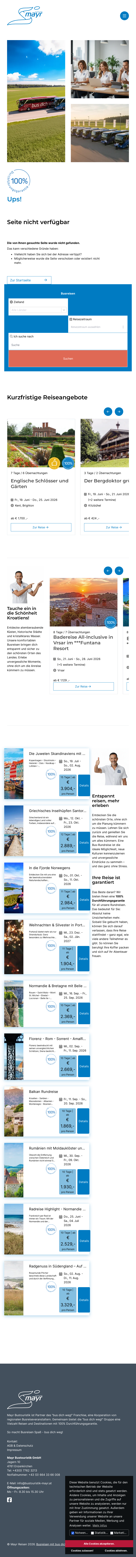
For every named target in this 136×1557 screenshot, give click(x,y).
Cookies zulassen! (82, 1550)
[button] (108, 411)
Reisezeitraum (81, 319)
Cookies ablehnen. (116, 1550)
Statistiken (100, 1532)
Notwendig (80, 1532)
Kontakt (12, 1441)
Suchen (68, 358)
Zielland (17, 302)
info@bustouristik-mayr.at (34, 1483)
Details (84, 785)
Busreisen (68, 293)
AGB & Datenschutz (20, 1445)
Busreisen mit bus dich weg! (55, 1544)
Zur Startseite (29, 280)
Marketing (119, 1532)
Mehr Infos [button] (100, 1525)
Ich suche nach (21, 336)
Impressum (14, 1450)
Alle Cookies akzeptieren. (99, 1543)
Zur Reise (41, 527)
